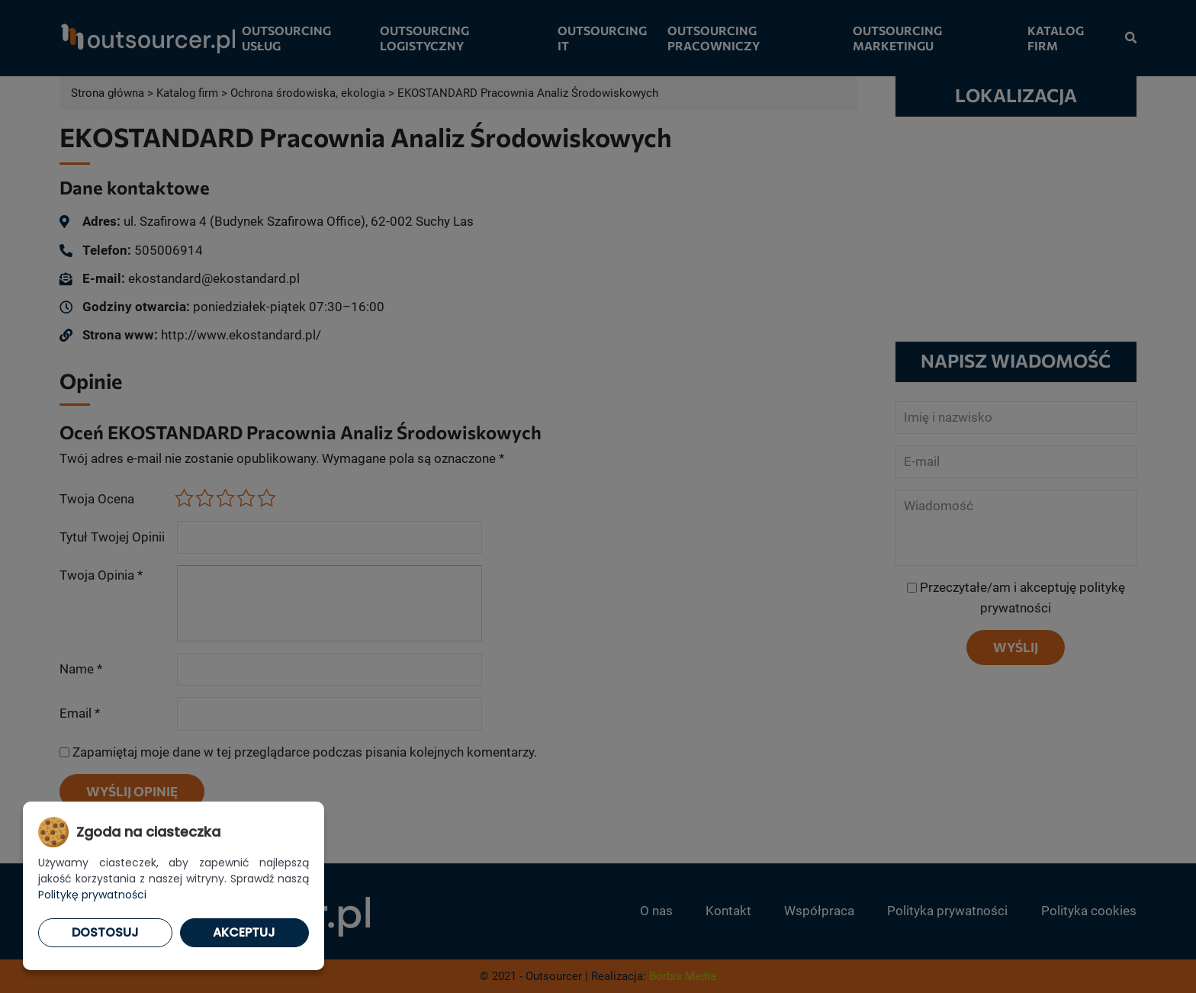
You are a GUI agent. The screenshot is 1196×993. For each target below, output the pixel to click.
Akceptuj (244, 932)
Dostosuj (105, 932)
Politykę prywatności (92, 894)
